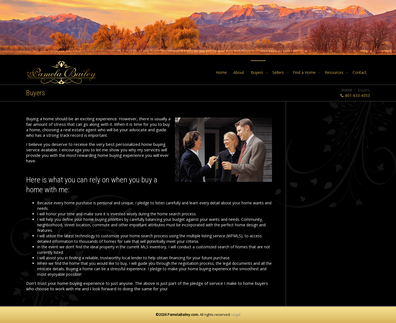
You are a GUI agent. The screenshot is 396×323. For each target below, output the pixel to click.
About (238, 72)
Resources (335, 72)
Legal (236, 314)
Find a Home (305, 72)
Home (221, 72)
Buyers (257, 72)
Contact (360, 72)
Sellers (278, 72)
